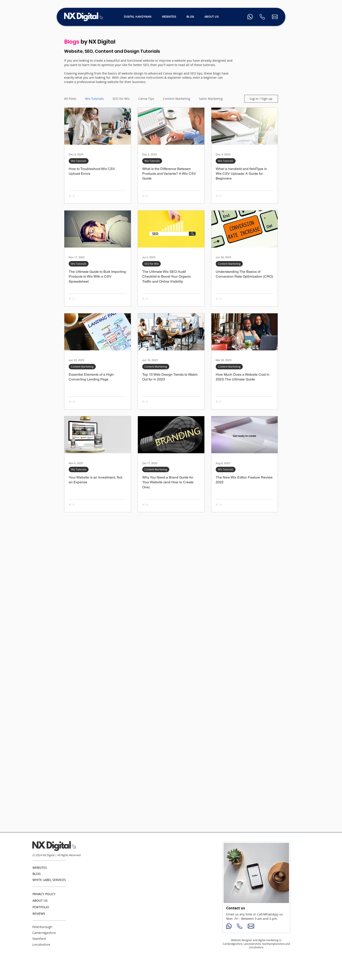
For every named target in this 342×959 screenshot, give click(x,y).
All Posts (70, 99)
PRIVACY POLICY (43, 894)
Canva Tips (146, 99)
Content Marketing (176, 99)
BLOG (36, 874)
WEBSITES (39, 868)
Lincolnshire (41, 944)
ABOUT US (40, 900)
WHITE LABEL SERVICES (49, 880)
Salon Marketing (211, 99)
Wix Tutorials (94, 99)
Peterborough (42, 927)
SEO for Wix (121, 99)
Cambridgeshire (44, 933)
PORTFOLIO (40, 907)
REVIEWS (38, 913)
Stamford (39, 939)
